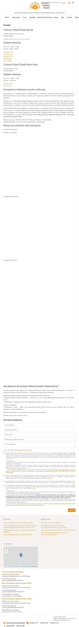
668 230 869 (8, 58)
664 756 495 (8, 86)
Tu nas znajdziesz (8, 543)
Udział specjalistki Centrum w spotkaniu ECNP (18, 534)
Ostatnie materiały (45, 519)
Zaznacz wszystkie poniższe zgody (23, 450)
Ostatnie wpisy (7, 519)
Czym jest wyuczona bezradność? (51, 523)
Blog (62, 17)
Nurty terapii (16, 17)
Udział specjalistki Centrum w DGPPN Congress (18, 523)
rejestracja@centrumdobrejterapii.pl (19, 39)
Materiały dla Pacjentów (44, 17)
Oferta (7, 17)
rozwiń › (50, 478)
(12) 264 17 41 (8, 52)
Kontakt (69, 17)
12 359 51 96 (44, 623)
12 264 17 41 (33, 623)
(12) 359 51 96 (8, 54)
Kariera (56, 17)
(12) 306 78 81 (8, 83)
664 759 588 (8, 61)
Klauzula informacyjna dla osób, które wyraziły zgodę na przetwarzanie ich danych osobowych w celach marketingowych (41, 504)
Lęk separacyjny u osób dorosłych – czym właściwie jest (58, 530)
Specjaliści (33, 17)
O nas (24, 17)
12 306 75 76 (54, 623)
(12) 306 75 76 (8, 56)
